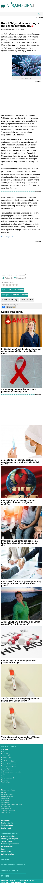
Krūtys (3, 774)
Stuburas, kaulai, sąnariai (8, 764)
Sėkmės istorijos (7, 854)
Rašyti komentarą (27, 300)
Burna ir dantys (5, 780)
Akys (2, 776)
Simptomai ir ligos (8, 790)
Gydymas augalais (8, 836)
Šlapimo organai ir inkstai (8, 762)
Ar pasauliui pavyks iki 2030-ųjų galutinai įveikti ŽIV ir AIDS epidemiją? (21, 623)
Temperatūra (5, 798)
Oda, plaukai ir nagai (7, 770)
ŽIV (10, 290)
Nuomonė (5, 876)
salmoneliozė (18, 290)
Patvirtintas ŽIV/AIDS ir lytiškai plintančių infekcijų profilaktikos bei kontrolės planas (21, 583)
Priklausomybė (5, 806)
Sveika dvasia (6, 851)
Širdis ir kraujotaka (6, 752)
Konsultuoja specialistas (13, 865)
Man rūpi (4, 749)
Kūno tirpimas (5, 800)
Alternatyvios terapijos (9, 839)
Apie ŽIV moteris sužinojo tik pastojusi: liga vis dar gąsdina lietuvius (20, 700)
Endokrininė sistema (7, 758)
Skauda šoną (5, 802)
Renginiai (5, 859)
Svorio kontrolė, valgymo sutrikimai (11, 804)
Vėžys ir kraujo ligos (7, 794)
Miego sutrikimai (6, 808)
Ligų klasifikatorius (28, 880)
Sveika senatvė (6, 828)
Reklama (39, 17)
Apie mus (13, 880)
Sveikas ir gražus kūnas (10, 844)
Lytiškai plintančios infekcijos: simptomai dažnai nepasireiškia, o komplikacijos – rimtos (21, 351)
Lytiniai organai (5, 768)
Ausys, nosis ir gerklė (7, 778)
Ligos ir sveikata (8, 746)
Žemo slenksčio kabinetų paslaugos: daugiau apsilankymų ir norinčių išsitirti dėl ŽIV (20, 462)
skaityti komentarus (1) (10, 300)
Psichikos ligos (5, 782)
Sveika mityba (6, 841)
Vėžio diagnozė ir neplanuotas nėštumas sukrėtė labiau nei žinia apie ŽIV (20, 738)
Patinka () (9, 278)
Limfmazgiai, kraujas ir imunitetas (11, 772)
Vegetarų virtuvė (7, 846)
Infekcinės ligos (5, 812)
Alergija (3, 792)
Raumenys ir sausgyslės (8, 766)
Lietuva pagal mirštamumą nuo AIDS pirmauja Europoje (18, 661)
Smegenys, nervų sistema (9, 760)
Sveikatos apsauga (9, 870)
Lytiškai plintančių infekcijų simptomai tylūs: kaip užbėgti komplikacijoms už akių (19, 543)
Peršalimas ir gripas (7, 796)
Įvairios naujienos (20, 295)
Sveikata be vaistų (9, 833)
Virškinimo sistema (6, 756)
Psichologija (5, 820)
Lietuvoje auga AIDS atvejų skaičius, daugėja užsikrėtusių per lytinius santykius (18, 502)
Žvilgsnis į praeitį (7, 825)
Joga (3, 849)
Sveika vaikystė (7, 823)
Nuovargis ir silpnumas (8, 810)
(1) (32, 26)
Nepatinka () (21, 278)
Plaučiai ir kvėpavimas (8, 754)
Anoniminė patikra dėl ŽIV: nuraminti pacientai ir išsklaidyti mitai (18, 390)
